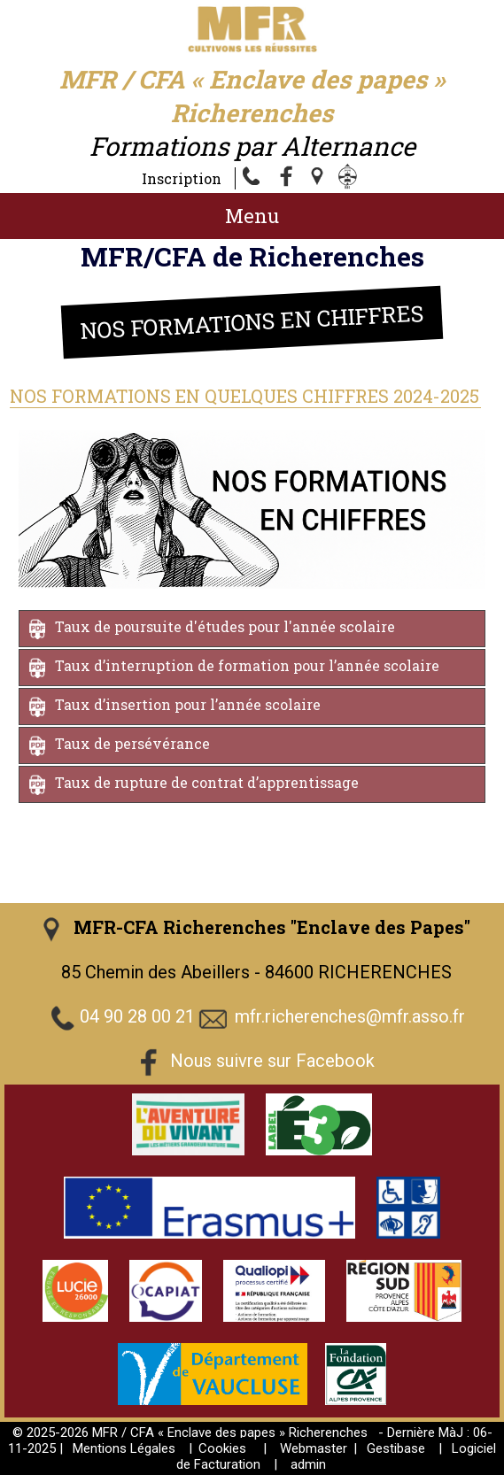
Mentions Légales (124, 1448)
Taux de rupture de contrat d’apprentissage (207, 783)
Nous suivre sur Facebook (272, 1061)
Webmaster (313, 1448)
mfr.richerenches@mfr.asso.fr (350, 1017)
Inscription (181, 178)
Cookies (222, 1448)
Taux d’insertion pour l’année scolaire (188, 705)
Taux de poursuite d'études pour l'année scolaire (225, 627)
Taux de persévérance (132, 744)
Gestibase (396, 1448)
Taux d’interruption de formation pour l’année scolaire (247, 666)
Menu (252, 215)
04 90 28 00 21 (137, 1017)
